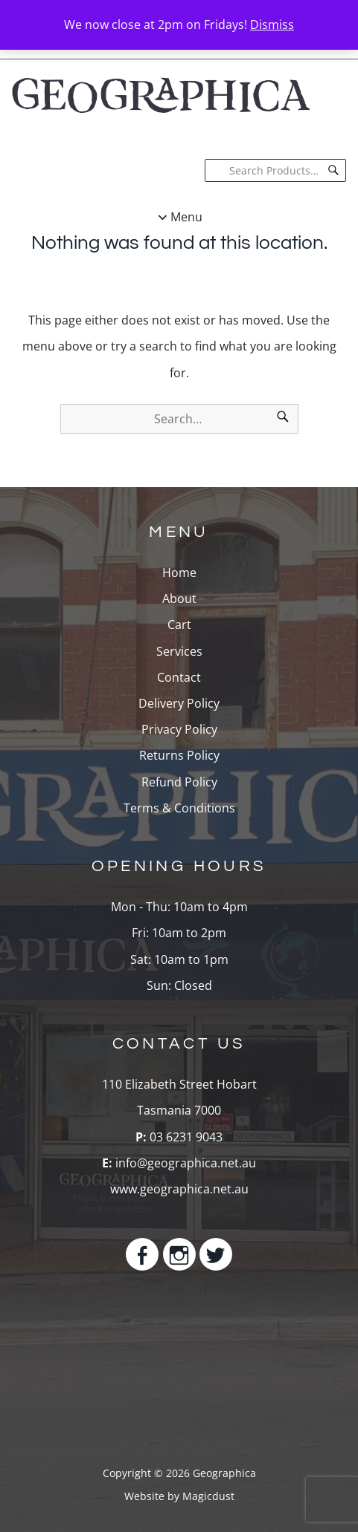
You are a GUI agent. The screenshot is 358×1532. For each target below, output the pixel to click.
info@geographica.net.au (185, 1163)
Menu (186, 217)
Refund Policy (179, 782)
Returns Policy (179, 755)
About (179, 598)
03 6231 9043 (185, 1137)
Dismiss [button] (272, 24)
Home (179, 572)
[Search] (333, 170)
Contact (179, 677)
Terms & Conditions (179, 808)
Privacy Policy (179, 729)
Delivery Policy (179, 703)
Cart (179, 624)
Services (179, 651)
